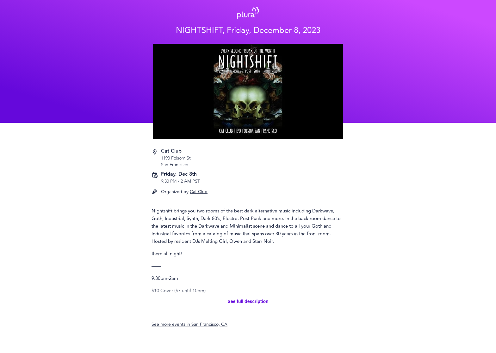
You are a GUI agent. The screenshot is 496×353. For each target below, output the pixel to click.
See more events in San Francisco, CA (189, 324)
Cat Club (199, 191)
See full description (247, 301)
